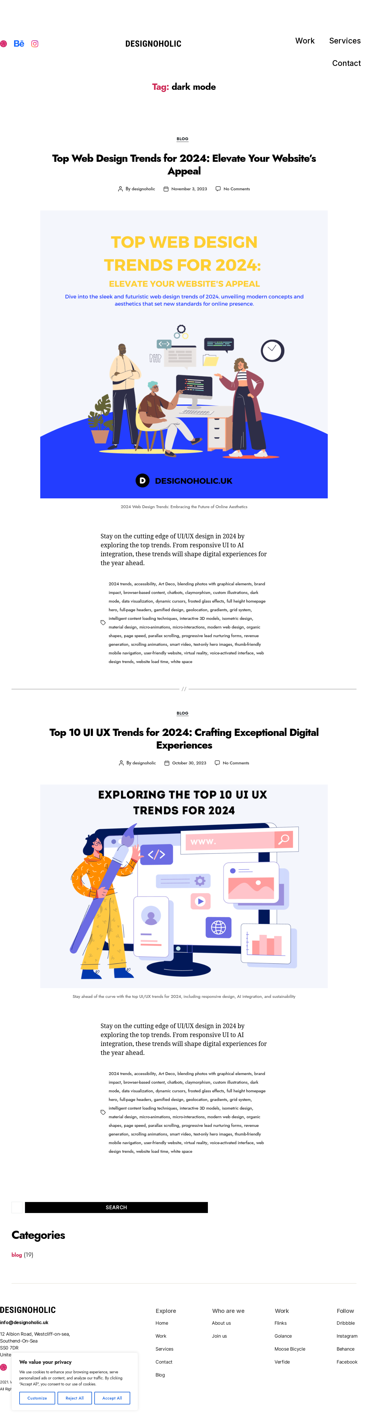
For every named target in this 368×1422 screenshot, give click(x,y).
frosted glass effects (246, 596)
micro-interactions (245, 621)
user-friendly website (231, 646)
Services (316, 44)
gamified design (215, 605)
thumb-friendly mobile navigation (177, 646)
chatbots (192, 588)
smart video (244, 638)
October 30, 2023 (189, 761)
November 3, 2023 (189, 185)
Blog (160, 1378)
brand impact (122, 588)
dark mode (143, 596)
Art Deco (170, 580)
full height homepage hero (134, 605)
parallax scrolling (224, 630)
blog (184, 141)
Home (162, 1326)
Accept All (112, 1398)
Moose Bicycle (290, 1352)
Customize (37, 1398)
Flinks (280, 1326)
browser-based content (159, 588)
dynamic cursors (208, 596)
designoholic (141, 185)
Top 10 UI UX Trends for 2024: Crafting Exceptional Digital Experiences (184, 738)
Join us (219, 1339)
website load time (227, 655)
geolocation (244, 605)
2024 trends (121, 580)
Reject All (75, 1398)
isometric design (141, 621)
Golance (283, 1339)
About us (221, 1326)
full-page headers (179, 605)
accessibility (147, 580)
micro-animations (209, 621)
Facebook (347, 1365)
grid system (140, 613)
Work (284, 44)
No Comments (239, 185)
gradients (118, 613)
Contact (351, 44)
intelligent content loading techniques (190, 613)
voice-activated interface (146, 655)
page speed (194, 630)
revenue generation (170, 638)
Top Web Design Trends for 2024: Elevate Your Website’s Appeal (184, 162)
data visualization (173, 596)
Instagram (347, 1339)
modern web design (128, 630)
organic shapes (165, 630)
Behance (345, 1352)
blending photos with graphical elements (220, 580)
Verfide (282, 1365)
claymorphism (216, 588)
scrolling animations (211, 638)
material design (175, 621)
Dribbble (346, 1326)
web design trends (190, 655)
